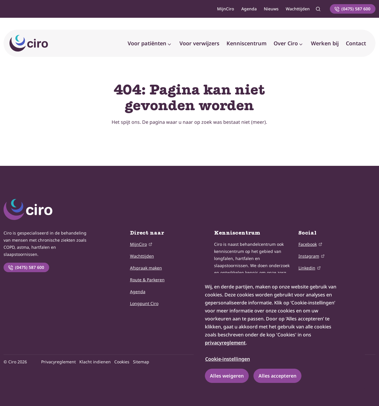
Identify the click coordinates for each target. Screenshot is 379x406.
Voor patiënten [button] (147, 43)
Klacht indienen (95, 362)
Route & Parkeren (147, 280)
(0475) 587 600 (26, 267)
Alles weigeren (227, 376)
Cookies (121, 362)
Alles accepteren (277, 376)
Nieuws (271, 9)
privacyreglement (225, 342)
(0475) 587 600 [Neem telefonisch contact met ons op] (352, 9)
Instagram (308, 256)
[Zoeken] (318, 9)
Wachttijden (298, 9)
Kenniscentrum (246, 43)
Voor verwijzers (199, 43)
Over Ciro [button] (286, 43)
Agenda (249, 9)
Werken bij (325, 43)
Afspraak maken (146, 268)
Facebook (307, 244)
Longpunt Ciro (144, 303)
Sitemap (141, 362)
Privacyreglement (58, 362)
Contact (356, 43)
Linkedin (306, 267)
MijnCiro (225, 9)
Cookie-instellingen (227, 359)
